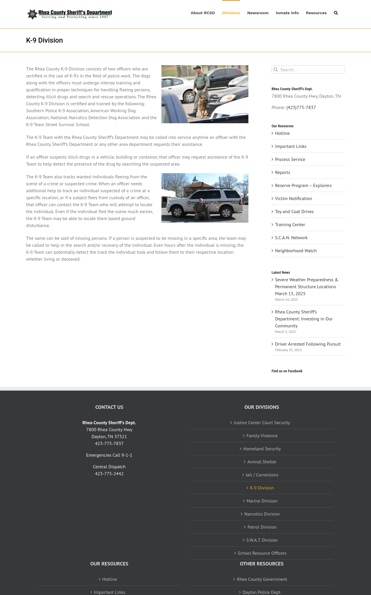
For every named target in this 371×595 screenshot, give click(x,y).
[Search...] (308, 69)
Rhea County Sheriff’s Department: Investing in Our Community (304, 319)
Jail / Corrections (262, 475)
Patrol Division (262, 527)
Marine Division (262, 501)
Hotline (282, 133)
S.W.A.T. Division (262, 540)
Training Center (290, 224)
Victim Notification (293, 198)
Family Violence (261, 435)
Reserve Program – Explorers (303, 185)
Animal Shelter (262, 462)
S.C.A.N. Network (291, 237)
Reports (282, 172)
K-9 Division (262, 488)
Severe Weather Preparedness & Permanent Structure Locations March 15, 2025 (307, 286)
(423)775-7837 (301, 107)
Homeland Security (262, 448)
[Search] (276, 69)
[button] (336, 12)
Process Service (290, 159)
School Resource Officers (262, 553)
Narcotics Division (262, 514)
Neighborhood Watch (296, 250)
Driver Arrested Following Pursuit (308, 344)
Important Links (290, 146)
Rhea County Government (262, 579)
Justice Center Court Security (262, 422)
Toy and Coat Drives (294, 211)
